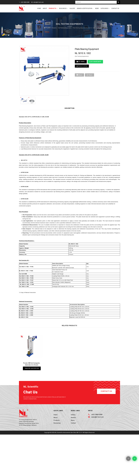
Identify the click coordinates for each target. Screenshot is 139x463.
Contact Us (115, 8)
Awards (73, 443)
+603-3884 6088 (96, 440)
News (97, 8)
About (45, 8)
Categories (104, 8)
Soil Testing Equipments (63, 28)
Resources (63, 8)
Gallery (72, 8)
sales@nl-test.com (38, 2)
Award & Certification (84, 8)
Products (52, 8)
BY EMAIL (81, 63)
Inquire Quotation (32, 393)
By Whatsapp (95, 63)
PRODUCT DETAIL (83, 68)
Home (39, 8)
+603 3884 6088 (25, 2)
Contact (73, 449)
